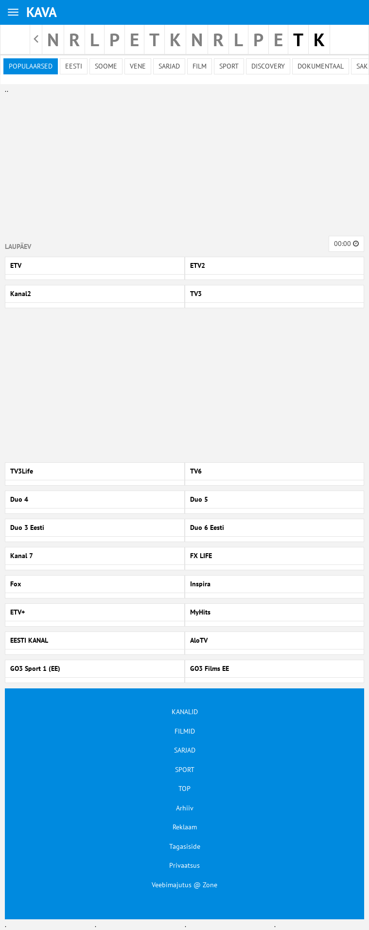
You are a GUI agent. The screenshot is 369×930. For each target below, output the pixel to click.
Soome (106, 66)
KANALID (185, 711)
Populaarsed (31, 66)
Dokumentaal (321, 66)
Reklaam (185, 827)
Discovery (268, 66)
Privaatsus (184, 865)
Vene (138, 66)
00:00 (346, 243)
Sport (229, 66)
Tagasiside (184, 846)
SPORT (184, 769)
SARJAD (184, 750)
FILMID (185, 731)
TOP (184, 788)
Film (200, 66)
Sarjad (169, 66)
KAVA (41, 12)
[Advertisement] (182, 163)
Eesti (73, 66)
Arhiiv (184, 808)
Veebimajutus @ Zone (184, 884)
